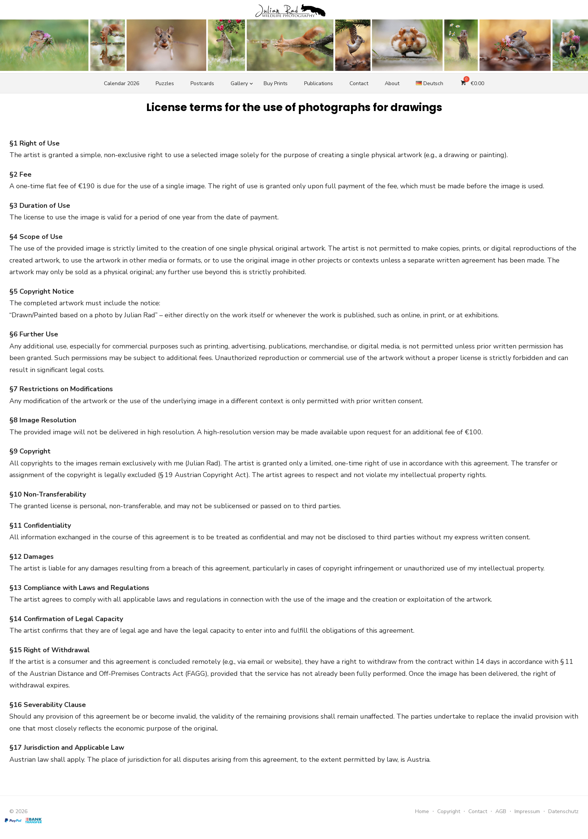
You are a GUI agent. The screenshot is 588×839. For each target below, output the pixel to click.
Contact (359, 83)
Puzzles (165, 83)
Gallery (239, 83)
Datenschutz (563, 811)
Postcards (202, 83)
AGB (500, 811)
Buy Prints (276, 83)
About (392, 83)
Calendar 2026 (121, 83)
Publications (318, 83)
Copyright (448, 811)
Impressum (527, 811)
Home (422, 811)
